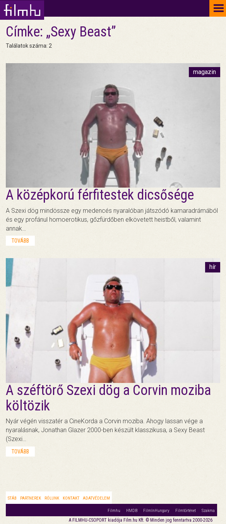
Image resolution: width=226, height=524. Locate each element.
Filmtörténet (185, 510)
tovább (20, 241)
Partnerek (30, 498)
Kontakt (71, 498)
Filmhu (114, 510)
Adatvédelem (96, 498)
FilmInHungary (156, 510)
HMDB (131, 510)
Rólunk (52, 498)
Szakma (208, 510)
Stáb (12, 498)
